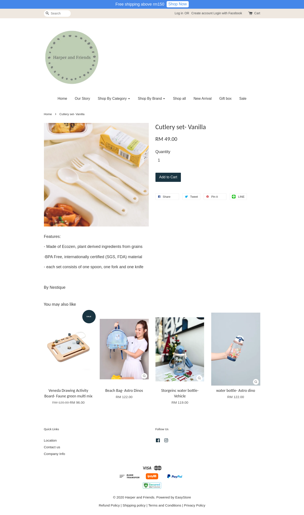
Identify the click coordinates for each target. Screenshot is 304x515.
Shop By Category (114, 98)
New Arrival (203, 98)
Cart (257, 13)
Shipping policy (134, 505)
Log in (179, 13)
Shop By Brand (151, 98)
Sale (242, 98)
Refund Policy (109, 505)
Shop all (179, 98)
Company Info (54, 454)
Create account (202, 13)
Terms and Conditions (164, 505)
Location (50, 440)
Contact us (52, 447)
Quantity (162, 152)
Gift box (225, 98)
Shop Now (177, 4)
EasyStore (183, 497)
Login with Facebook (227, 13)
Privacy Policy (194, 505)
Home (62, 98)
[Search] (57, 13)
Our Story (82, 98)
